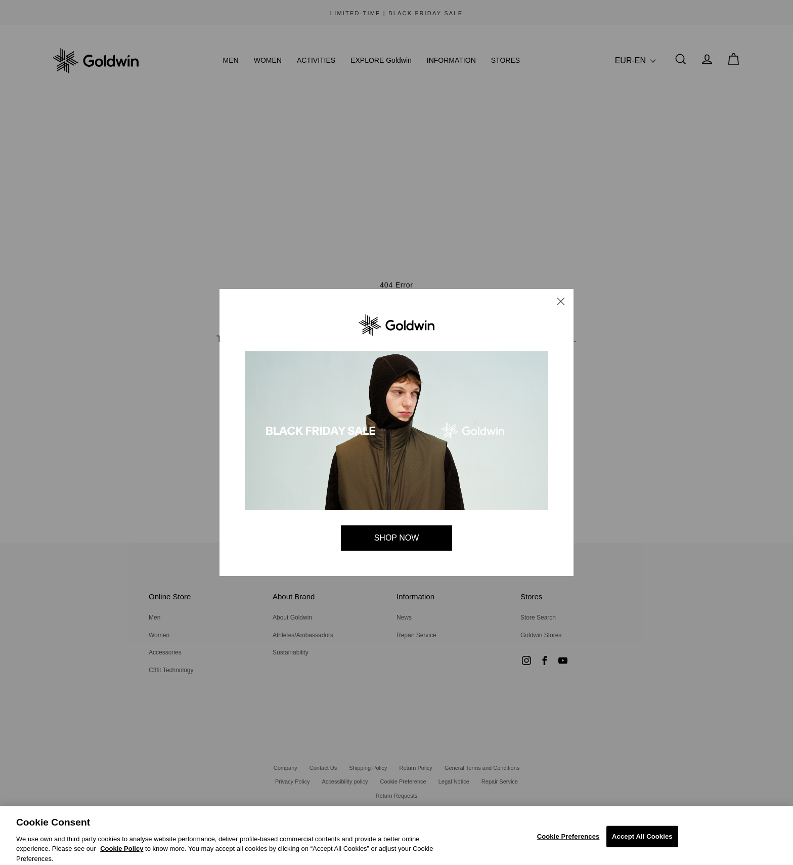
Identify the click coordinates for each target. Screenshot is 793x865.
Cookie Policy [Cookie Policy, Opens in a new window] (121, 852)
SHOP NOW (396, 537)
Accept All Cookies (642, 840)
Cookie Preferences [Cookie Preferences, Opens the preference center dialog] (568, 840)
